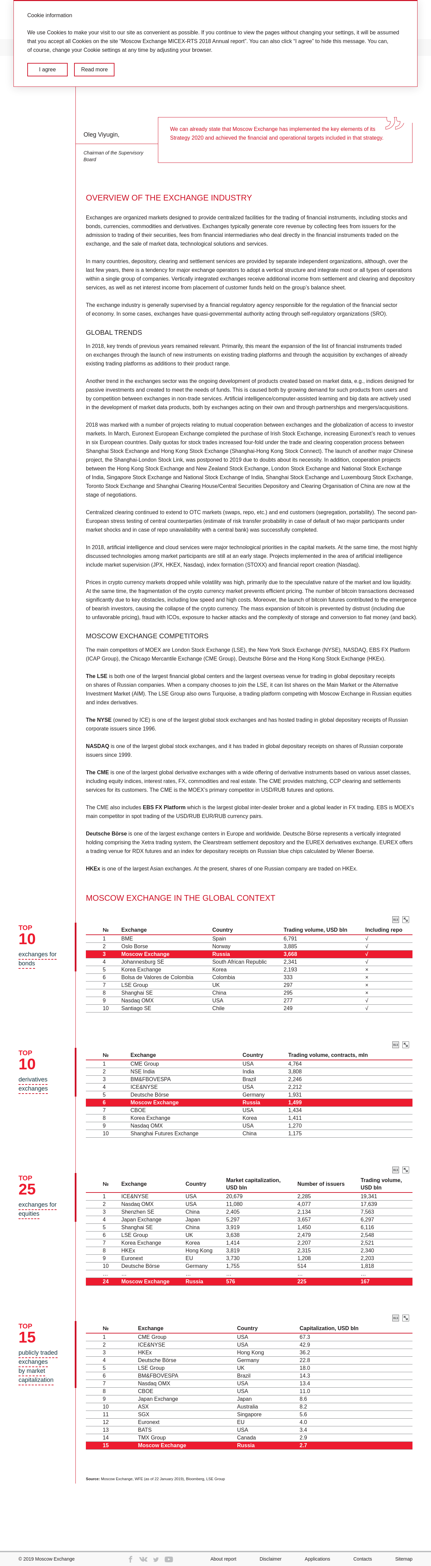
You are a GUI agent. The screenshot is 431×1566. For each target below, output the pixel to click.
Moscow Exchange (55, 1559)
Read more (94, 69)
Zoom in (405, 919)
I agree (47, 69)
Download (395, 919)
